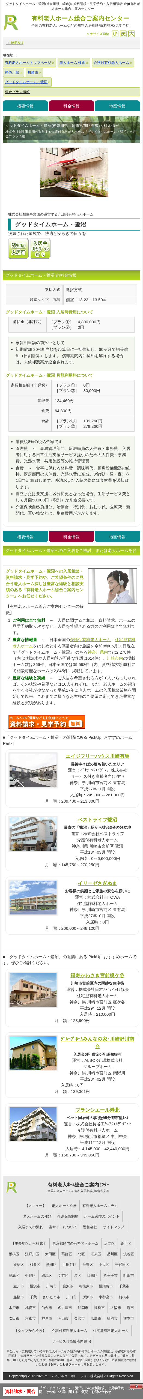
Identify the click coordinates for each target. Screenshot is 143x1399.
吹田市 (14, 1318)
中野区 (30, 1276)
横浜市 (35, 1286)
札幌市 (30, 1308)
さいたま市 (51, 1297)
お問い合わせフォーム (65, 1364)
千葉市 (124, 1286)
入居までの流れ (30, 1227)
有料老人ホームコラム (100, 1206)
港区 (77, 1276)
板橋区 (14, 1254)
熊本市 (128, 1318)
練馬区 (46, 1276)
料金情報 (71, 106)
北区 (81, 1254)
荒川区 (126, 1243)
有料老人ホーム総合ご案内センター (80, 21)
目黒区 (92, 1276)
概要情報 (25, 106)
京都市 (30, 1318)
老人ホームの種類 (37, 1216)
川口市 (71, 1297)
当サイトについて (63, 1227)
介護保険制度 (67, 1216)
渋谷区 (128, 1254)
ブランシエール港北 (97, 1110)
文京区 (63, 1276)
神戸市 (46, 1318)
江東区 (96, 1254)
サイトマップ (113, 1227)
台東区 (87, 1265)
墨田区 (51, 1265)
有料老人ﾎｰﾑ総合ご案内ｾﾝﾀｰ (78, 1187)
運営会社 (90, 1227)
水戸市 (14, 1308)
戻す (123, 33)
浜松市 (99, 1308)
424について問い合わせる (46, 722)
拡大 (131, 33)
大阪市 (116, 1308)
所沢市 (87, 1297)
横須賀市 (106, 1286)
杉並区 (35, 1265)
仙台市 (46, 1308)
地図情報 (117, 106)
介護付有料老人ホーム (90, 639)
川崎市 (51, 1286)
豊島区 (14, 1276)
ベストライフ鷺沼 (97, 820)
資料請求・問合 (20, 1391)
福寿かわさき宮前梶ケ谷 (97, 975)
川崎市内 (115, 658)
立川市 (18, 1286)
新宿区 (18, 1265)
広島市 (96, 1318)
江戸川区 (32, 1254)
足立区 (109, 1243)
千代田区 (122, 1265)
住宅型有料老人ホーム (111, 1331)
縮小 (115, 33)
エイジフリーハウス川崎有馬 (97, 756)
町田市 (128, 1276)
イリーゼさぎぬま (97, 883)
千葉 (33, 1297)
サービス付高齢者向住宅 (71, 1341)
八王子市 (110, 1276)
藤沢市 (67, 1286)
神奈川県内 (98, 652)
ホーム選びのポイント (102, 1216)
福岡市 (112, 1318)
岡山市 (63, 1318)
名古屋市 (65, 1308)
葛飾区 (66, 1254)
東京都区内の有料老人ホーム (75, 1243)
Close (136, 1386)
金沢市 (79, 1318)
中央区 (104, 1265)
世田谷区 (69, 1265)
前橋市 (124, 1297)
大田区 (50, 1254)
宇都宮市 (106, 1297)
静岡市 (83, 1308)
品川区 (112, 1254)
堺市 (130, 1308)
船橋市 (18, 1297)
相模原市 (86, 1286)
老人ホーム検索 (64, 1206)
